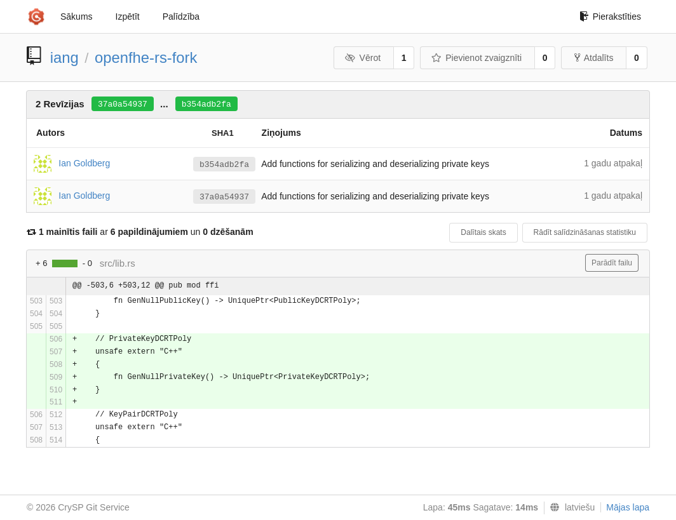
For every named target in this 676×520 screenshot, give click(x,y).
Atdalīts (594, 58)
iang (64, 57)
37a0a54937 (122, 104)
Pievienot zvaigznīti (476, 58)
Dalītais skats (483, 232)
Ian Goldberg (84, 163)
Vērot (363, 58)
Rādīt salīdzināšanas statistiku (585, 232)
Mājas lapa (627, 507)
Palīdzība (181, 16)
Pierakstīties (610, 16)
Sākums (76, 16)
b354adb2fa (206, 104)
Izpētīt (128, 16)
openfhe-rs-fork (146, 57)
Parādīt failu (612, 262)
